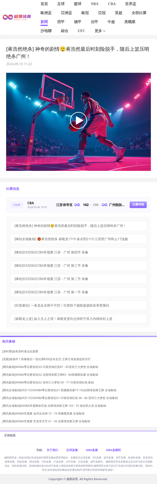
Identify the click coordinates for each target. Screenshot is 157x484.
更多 (100, 31)
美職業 (129, 22)
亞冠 (101, 13)
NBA (95, 4)
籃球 (77, 4)
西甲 (61, 22)
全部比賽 (139, 13)
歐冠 (85, 13)
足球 (61, 4)
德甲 (77, 22)
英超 (118, 13)
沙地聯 (46, 31)
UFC (81, 31)
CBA (112, 4)
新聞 (44, 22)
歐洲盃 (46, 13)
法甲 (94, 22)
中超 (111, 22)
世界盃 (130, 4)
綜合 (64, 31)
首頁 (44, 4)
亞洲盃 (66, 13)
